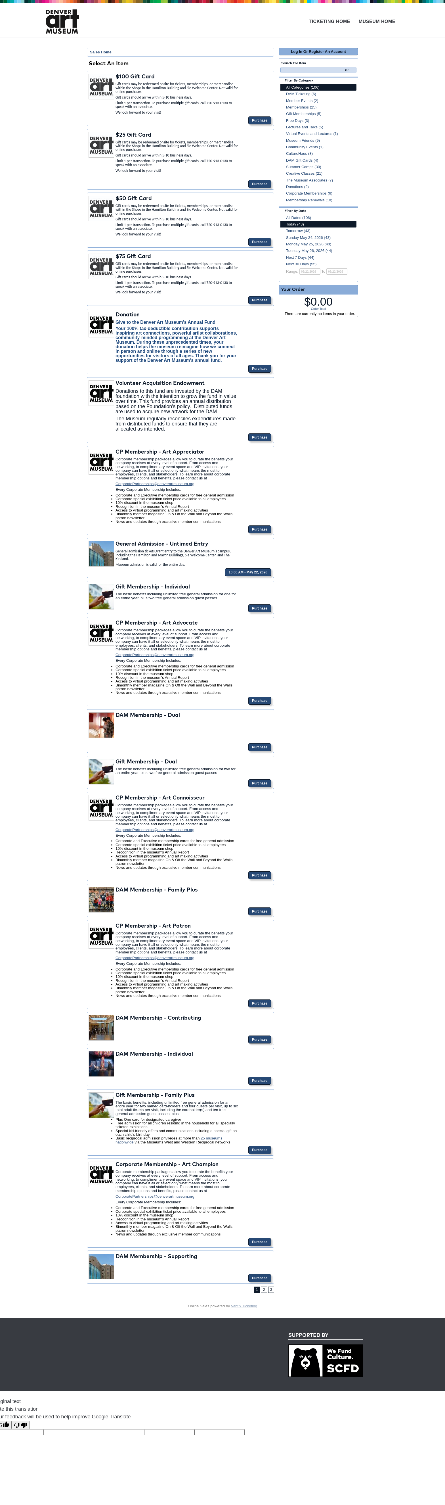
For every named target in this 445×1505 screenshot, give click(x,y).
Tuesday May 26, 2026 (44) (309, 251)
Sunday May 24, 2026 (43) (308, 237)
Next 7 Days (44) (300, 257)
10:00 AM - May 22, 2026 (248, 572)
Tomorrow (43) (298, 231)
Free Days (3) (297, 120)
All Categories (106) (303, 87)
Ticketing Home (329, 21)
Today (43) (295, 224)
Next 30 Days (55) (301, 264)
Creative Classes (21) (304, 173)
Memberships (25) (301, 107)
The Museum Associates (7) (309, 180)
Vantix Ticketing (244, 1306)
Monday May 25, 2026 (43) (308, 244)
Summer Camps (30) (303, 167)
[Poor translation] (21, 1425)
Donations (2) (297, 187)
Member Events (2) (302, 101)
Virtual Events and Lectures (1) (312, 133)
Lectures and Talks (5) (304, 127)
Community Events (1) (305, 147)
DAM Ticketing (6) (301, 94)
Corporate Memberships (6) (309, 193)
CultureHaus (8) (299, 153)
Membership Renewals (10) (309, 200)
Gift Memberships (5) (303, 114)
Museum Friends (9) (303, 140)
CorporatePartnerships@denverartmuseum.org (155, 484)
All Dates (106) (298, 218)
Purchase (259, 120)
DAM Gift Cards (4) (302, 160)
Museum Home (377, 21)
